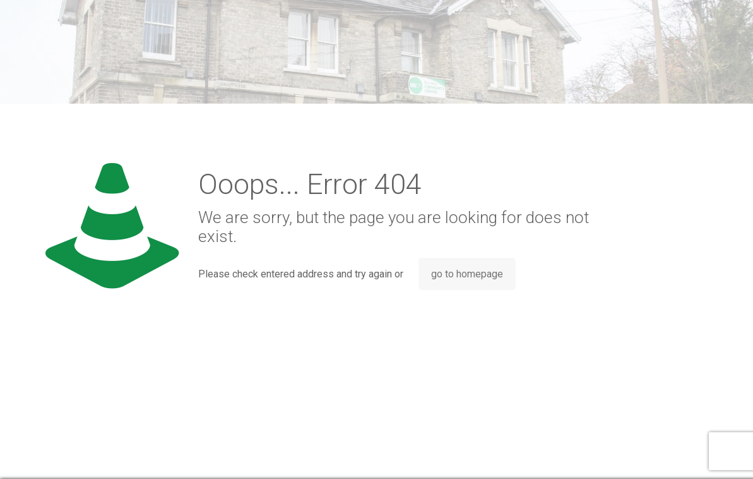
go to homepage (467, 274)
